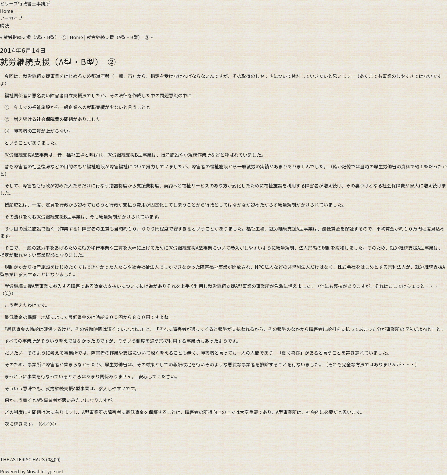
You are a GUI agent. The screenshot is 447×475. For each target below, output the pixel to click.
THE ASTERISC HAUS (22, 459)
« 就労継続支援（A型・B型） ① (33, 37)
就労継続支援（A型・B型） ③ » (120, 37)
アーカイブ (11, 18)
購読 (4, 25)
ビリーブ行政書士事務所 (25, 3)
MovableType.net (45, 471)
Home (6, 10)
